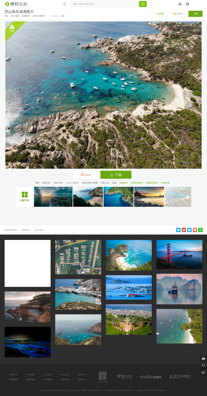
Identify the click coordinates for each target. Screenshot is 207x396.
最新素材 (13, 379)
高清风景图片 (136, 183)
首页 (6, 16)
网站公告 (65, 374)
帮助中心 (82, 379)
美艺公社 (124, 377)
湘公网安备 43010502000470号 (120, 390)
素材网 (16, 4)
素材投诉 (26, 230)
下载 (195, 13)
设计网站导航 (180, 377)
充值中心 (13, 374)
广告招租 (30, 374)
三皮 (62, 16)
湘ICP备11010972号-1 (92, 390)
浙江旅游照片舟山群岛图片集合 (24, 197)
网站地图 (30, 379)
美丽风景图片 (152, 183)
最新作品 (65, 379)
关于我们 (48, 374)
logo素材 (150, 377)
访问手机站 (103, 377)
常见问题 (38, 230)
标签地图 (48, 379)
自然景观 (165, 183)
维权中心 (82, 374)
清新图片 (123, 183)
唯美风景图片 (39, 16)
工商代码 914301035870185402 (151, 390)
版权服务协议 (10, 230)
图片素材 (15, 16)
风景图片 (26, 16)
